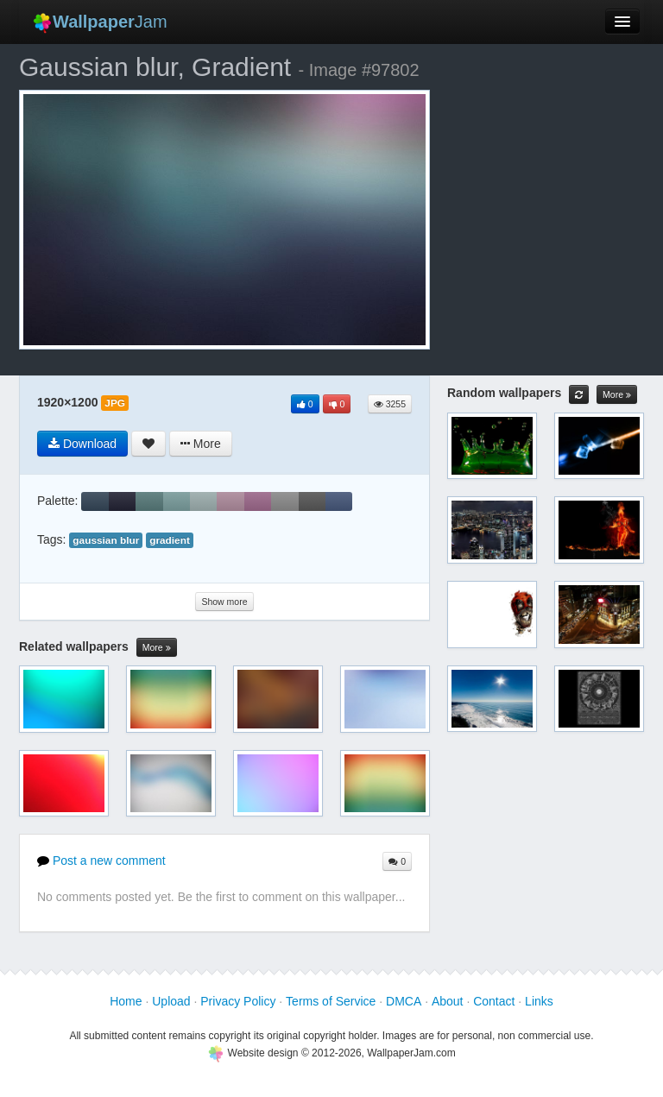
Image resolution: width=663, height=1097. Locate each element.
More (156, 647)
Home (126, 1001)
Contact (494, 1001)
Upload (171, 1001)
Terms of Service (331, 1001)
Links (539, 1001)
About (448, 1001)
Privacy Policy (237, 1001)
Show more (224, 601)
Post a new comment (101, 860)
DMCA (403, 1001)
